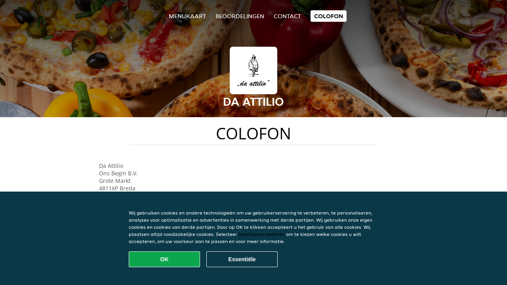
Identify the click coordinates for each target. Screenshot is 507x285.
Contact (287, 16)
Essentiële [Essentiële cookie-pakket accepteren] (241, 259)
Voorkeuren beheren (261, 234)
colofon (328, 16)
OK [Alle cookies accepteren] (164, 259)
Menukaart (187, 16)
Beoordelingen (239, 16)
